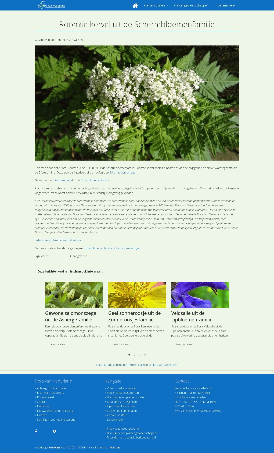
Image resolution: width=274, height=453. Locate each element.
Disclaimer (43, 406)
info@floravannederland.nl (193, 397)
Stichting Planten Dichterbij (193, 393)
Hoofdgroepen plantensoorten (126, 397)
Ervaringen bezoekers (50, 393)
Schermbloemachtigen (123, 172)
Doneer (42, 415)
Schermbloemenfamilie (95, 180)
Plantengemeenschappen (191, 5)
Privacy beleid (45, 397)
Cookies (42, 402)
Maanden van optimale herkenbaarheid (131, 437)
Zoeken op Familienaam (122, 411)
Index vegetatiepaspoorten (123, 428)
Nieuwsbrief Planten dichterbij (55, 411)
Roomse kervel (63, 180)
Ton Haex (54, 447)
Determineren (226, 5)
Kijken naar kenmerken (121, 406)
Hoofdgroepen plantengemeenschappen (132, 433)
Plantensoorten (154, 5)
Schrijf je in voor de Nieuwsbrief (56, 420)
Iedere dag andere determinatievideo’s (58, 240)
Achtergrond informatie (51, 388)
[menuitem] (135, 5)
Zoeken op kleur (117, 415)
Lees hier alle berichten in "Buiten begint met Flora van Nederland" (137, 365)
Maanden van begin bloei (122, 402)
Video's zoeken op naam (122, 388)
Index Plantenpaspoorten (123, 393)
